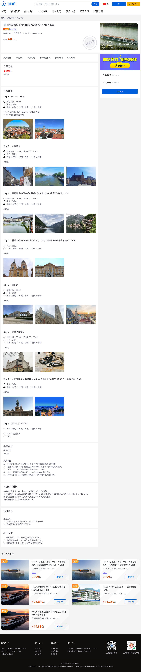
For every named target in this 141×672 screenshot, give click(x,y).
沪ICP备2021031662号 (105, 666)
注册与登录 (55, 648)
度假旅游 (70, 11)
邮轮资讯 (84, 11)
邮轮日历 (15, 11)
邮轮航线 (42, 11)
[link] (2, 18)
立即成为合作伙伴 (7, 654)
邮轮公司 (56, 11)
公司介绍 (38, 648)
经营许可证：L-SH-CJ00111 (70, 663)
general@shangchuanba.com (16, 648)
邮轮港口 (29, 11)
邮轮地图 (98, 11)
